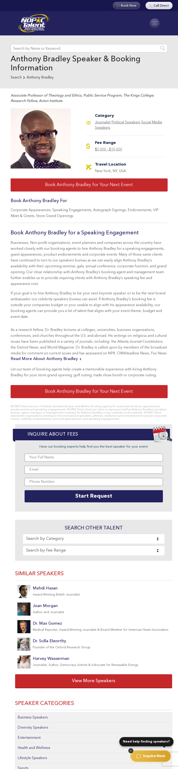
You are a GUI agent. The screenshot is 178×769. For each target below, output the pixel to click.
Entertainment (29, 738)
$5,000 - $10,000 (108, 149)
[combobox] (93, 539)
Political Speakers (125, 122)
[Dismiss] (130, 750)
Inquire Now (150, 756)
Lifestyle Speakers (32, 758)
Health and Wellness (34, 748)
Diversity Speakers (33, 728)
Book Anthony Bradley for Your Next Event (89, 185)
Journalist (103, 122)
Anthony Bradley (40, 77)
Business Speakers (33, 717)
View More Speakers (93, 681)
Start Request (93, 496)
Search (16, 77)
